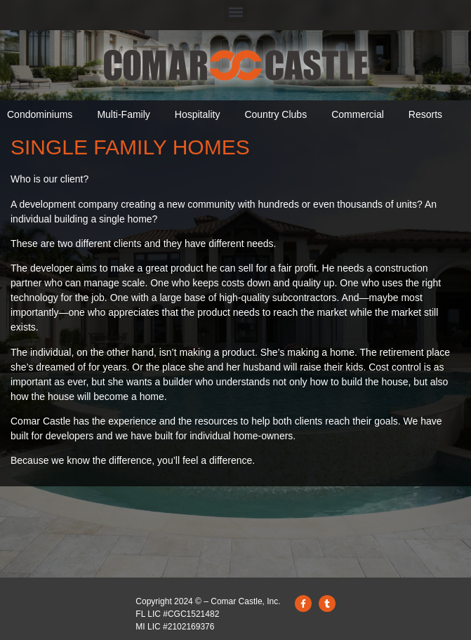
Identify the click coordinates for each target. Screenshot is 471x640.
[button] (235, 11)
